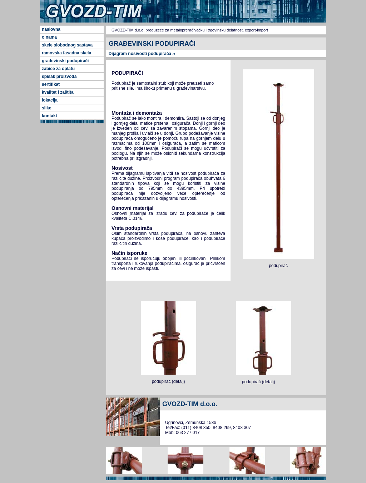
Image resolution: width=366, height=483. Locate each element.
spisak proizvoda (59, 76)
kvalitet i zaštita (58, 92)
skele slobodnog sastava (67, 45)
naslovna (51, 29)
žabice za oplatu (58, 68)
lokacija (50, 100)
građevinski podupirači (65, 60)
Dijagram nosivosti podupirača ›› (140, 53)
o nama (49, 37)
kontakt (49, 115)
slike (46, 107)
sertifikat (51, 84)
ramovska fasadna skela (66, 52)
